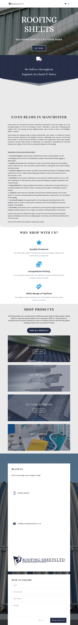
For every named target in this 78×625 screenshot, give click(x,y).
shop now (38, 351)
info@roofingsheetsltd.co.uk (29, 523)
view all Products (38, 330)
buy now (39, 48)
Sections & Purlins (39, 404)
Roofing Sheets (39, 345)
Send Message (58, 620)
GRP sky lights (39, 374)
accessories (39, 434)
